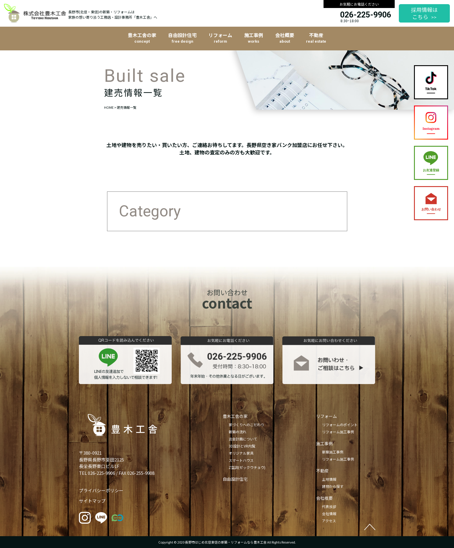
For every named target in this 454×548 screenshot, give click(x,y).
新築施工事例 (332, 451)
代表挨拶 (329, 506)
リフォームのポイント (340, 424)
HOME (109, 107)
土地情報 (329, 479)
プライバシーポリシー (101, 490)
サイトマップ (92, 501)
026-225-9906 (365, 15)
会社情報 (329, 513)
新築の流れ (237, 431)
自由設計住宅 (235, 479)
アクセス (329, 520)
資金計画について (243, 438)
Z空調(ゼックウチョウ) (247, 467)
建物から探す (332, 486)
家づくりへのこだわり (246, 424)
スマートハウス (241, 460)
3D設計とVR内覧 (242, 445)
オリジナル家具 (241, 453)
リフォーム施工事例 (338, 431)
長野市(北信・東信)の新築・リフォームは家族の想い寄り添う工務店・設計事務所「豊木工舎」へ (112, 14)
